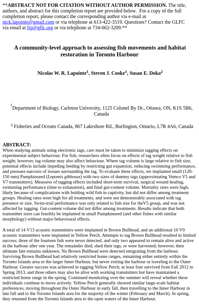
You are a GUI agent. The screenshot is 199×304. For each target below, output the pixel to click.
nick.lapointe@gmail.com (28, 22)
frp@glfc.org (40, 27)
